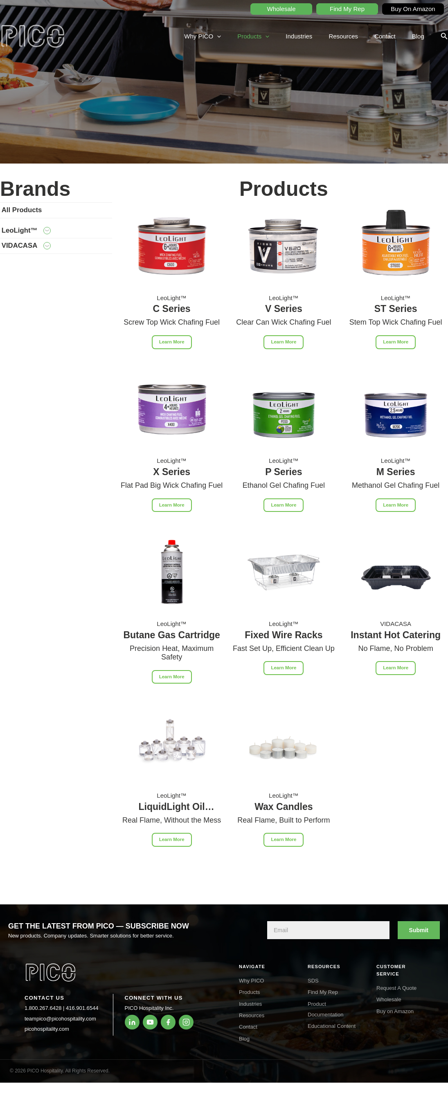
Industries (313, 36)
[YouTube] (150, 1022)
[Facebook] (168, 1022)
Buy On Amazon (413, 8)
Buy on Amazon (395, 1011)
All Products (35, 213)
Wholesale (281, 8)
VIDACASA (39, 259)
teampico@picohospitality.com (60, 1019)
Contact (391, 36)
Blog (420, 36)
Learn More (171, 343)
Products (272, 36)
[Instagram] (186, 1022)
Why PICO (225, 36)
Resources (353, 36)
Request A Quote (396, 988)
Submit (418, 930)
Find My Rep (347, 8)
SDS (313, 981)
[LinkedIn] (132, 1022)
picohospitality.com (47, 1029)
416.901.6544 (82, 1008)
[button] (444, 36)
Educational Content (332, 1026)
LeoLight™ (39, 238)
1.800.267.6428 (43, 1008)
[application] (239, 36)
